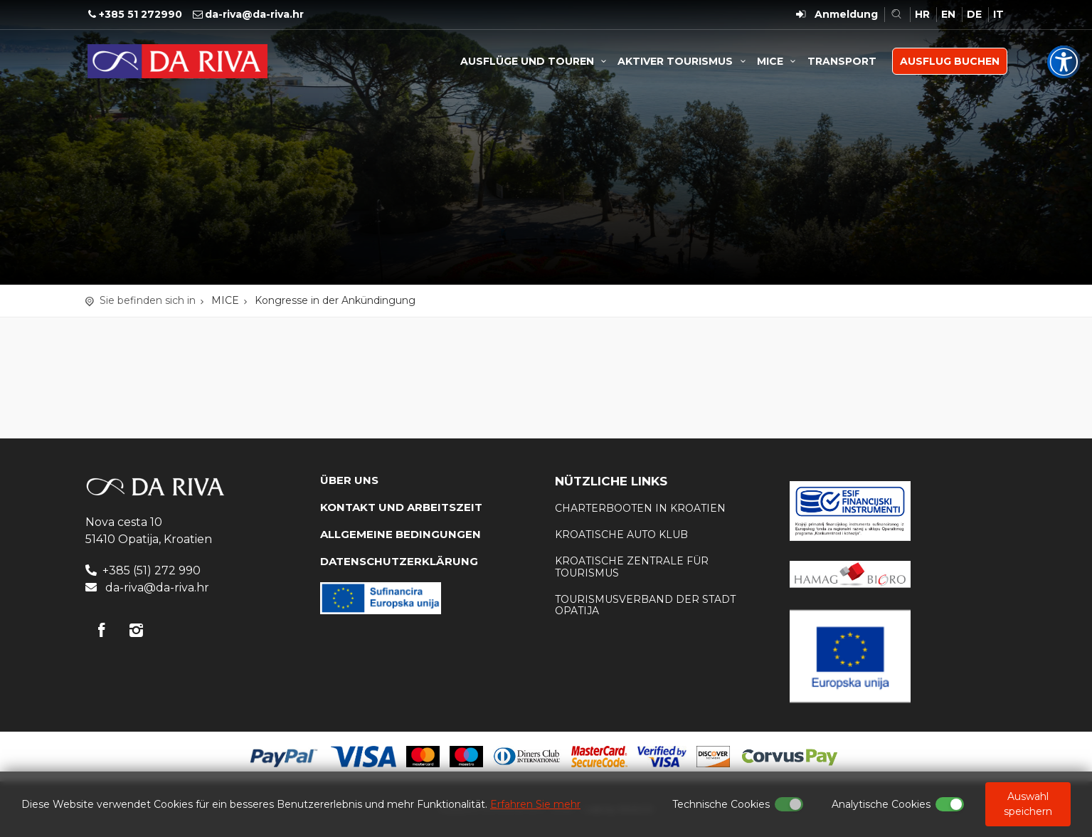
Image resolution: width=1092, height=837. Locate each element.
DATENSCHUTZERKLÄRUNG (399, 561)
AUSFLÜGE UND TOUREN (535, 61)
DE (974, 14)
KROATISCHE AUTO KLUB (621, 534)
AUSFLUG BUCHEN (950, 61)
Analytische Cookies (881, 804)
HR (922, 14)
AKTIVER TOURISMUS (683, 61)
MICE (778, 61)
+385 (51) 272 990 (151, 570)
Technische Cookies (721, 804)
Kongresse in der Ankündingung (335, 300)
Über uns (349, 480)
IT (998, 14)
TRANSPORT (841, 61)
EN (948, 14)
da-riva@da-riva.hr (254, 14)
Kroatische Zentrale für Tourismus (632, 566)
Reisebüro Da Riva (177, 61)
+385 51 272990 (140, 14)
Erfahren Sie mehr (535, 804)
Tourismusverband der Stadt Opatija (645, 605)
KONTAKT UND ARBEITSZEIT (401, 507)
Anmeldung (846, 14)
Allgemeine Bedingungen (400, 534)
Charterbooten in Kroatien (640, 508)
